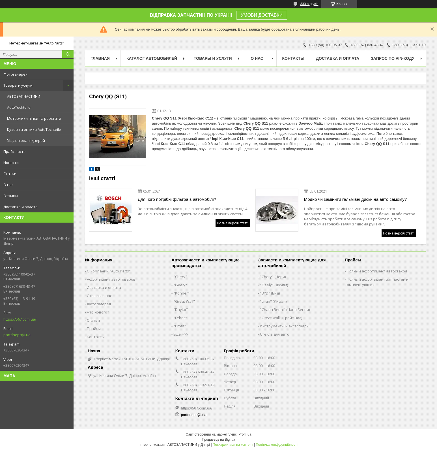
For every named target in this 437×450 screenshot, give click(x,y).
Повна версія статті (232, 223)
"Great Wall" (184, 301)
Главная (100, 58)
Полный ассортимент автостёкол (377, 271)
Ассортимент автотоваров (111, 279)
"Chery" (180, 276)
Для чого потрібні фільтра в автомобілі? (177, 199)
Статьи (9, 173)
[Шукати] (68, 54)
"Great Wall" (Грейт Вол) (281, 317)
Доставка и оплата (20, 206)
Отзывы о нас (99, 295)
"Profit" (179, 326)
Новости (11, 162)
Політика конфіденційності (277, 445)
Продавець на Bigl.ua (218, 440)
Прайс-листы (14, 151)
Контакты (293, 58)
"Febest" (180, 317)
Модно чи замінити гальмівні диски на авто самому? (355, 199)
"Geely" (180, 284)
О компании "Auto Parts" (109, 271)
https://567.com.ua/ (19, 319)
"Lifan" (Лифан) (273, 301)
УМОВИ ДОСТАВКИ (262, 15)
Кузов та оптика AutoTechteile (34, 129)
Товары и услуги (18, 85)
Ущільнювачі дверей (26, 140)
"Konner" (181, 293)
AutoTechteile (19, 107)
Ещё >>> (180, 334)
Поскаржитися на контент (233, 445)
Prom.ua (244, 434)
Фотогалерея (15, 74)
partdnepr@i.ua (17, 334)
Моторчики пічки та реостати (34, 118)
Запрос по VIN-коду (392, 58)
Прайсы (94, 328)
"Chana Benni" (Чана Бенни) (285, 309)
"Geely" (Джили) (274, 284)
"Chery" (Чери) (273, 276)
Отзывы (10, 195)
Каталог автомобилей (151, 58)
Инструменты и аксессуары (284, 326)
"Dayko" (180, 309)
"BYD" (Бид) (270, 293)
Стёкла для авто (274, 334)
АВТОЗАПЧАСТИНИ (23, 96)
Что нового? (98, 312)
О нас (8, 184)
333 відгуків (309, 4)
